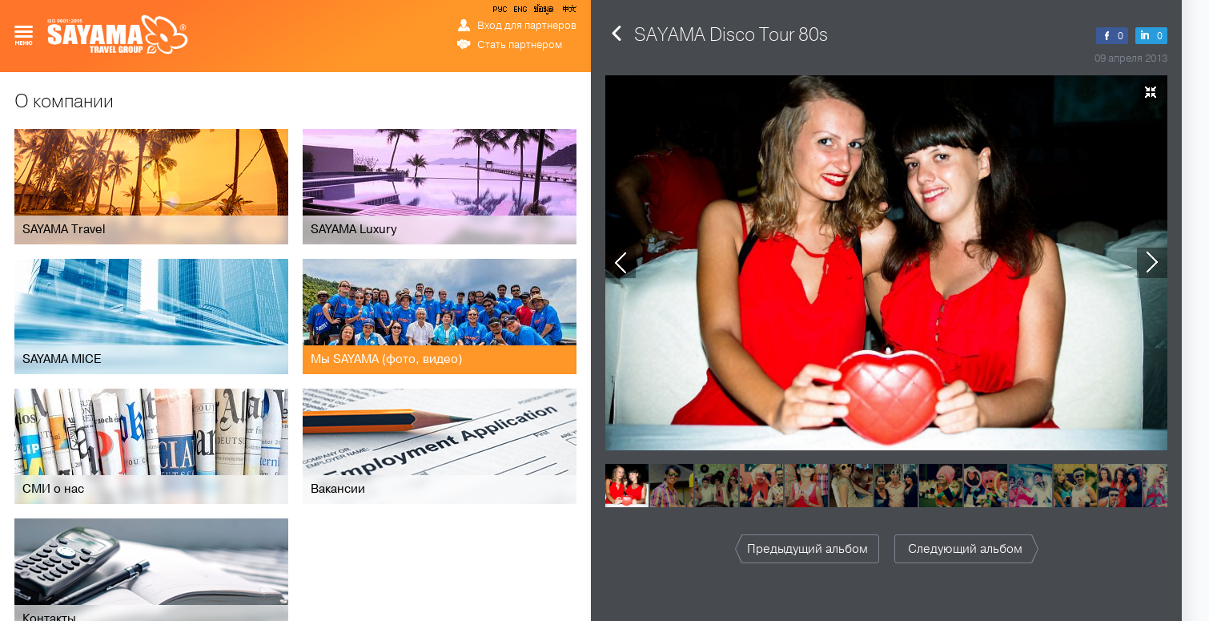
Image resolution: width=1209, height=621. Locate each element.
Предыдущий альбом (807, 549)
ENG (519, 12)
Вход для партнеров (526, 25)
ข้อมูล (543, 12)
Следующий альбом (965, 549)
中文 (568, 12)
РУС (501, 12)
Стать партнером (519, 45)
